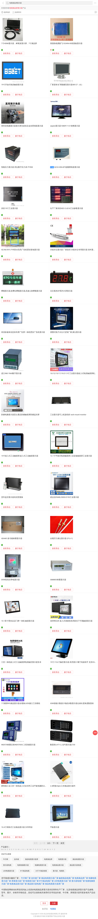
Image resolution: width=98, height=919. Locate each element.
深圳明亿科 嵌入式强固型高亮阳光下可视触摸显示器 (71, 621)
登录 (44, 903)
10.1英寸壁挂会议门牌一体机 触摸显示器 (17, 621)
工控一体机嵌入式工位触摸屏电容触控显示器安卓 (21, 662)
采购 (95, 733)
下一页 (55, 843)
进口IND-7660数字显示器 (11, 373)
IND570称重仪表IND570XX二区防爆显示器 (18, 745)
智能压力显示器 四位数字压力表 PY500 (17, 167)
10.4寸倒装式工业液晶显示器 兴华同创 (16, 827)
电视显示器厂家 (32, 881)
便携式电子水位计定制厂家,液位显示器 (65, 332)
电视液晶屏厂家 (81, 878)
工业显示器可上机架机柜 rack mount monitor (68, 415)
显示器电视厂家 (78, 881)
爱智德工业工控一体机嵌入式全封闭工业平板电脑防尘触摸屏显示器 (28, 786)
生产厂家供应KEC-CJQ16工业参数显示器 (66, 208)
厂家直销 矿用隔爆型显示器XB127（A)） (66, 85)
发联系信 (6, 53)
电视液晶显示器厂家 (18, 884)
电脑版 (53, 909)
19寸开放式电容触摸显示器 (12, 85)
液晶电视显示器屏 (31, 859)
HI (18, 849)
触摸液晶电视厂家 (66, 878)
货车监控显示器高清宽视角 (12, 497)
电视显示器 (62, 859)
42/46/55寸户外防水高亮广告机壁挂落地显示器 (20, 250)
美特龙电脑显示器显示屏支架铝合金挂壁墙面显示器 (22, 126)
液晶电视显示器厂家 (49, 878)
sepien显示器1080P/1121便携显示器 (65, 126)
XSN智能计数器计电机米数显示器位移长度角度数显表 (72, 703)
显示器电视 (7, 865)
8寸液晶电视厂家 (46, 881)
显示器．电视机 (58, 871)
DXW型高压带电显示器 (10, 580)
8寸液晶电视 (24, 871)
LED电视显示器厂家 (62, 881)
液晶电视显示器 (78, 859)
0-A (2, 849)
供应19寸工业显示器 (9, 208)
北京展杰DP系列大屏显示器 (61, 291)
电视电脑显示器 (23, 865)
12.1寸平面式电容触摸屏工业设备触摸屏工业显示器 (71, 456)
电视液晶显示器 (58, 865)
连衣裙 (16, 859)
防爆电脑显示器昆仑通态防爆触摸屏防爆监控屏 (20, 415)
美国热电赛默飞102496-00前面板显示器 (66, 43)
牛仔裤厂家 (26, 878)
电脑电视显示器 (40, 865)
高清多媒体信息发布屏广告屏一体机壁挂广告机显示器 (23, 332)
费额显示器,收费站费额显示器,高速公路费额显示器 (21, 291)
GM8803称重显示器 (58, 580)
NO (30, 849)
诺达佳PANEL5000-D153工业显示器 (64, 497)
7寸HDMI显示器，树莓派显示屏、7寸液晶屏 (19, 43)
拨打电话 (18, 53)
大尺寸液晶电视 (41, 871)
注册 (54, 903)
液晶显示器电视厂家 (36, 884)
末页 (62, 843)
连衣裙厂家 (36, 878)
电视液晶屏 (48, 859)
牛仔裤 (5, 859)
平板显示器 (54, 827)
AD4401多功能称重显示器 (11, 538)
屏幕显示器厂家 (18, 881)
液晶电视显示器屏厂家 (54, 884)
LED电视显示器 (8, 871)
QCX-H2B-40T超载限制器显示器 (67, 167)
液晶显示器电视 (75, 865)
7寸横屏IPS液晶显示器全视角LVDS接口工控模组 (20, 703)
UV (45, 849)
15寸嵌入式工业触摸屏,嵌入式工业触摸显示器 (19, 456)
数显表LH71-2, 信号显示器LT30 (62, 745)
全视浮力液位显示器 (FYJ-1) (61, 538)
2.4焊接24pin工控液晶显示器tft (62, 786)
